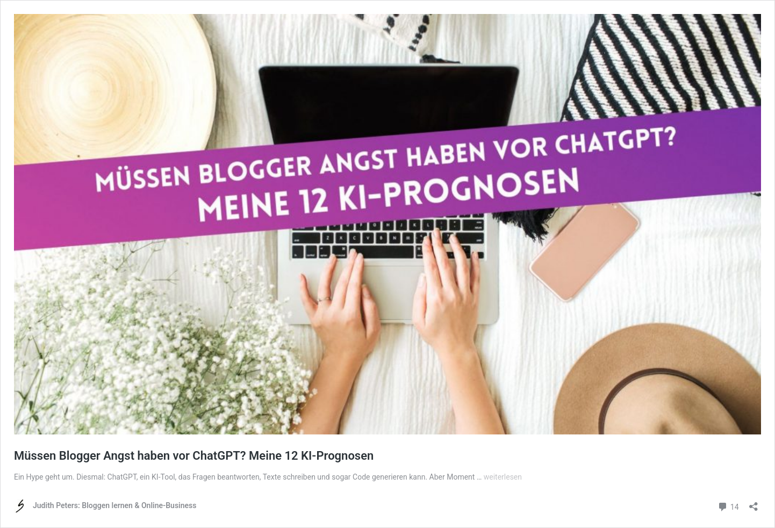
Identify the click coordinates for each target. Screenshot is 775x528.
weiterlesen (503, 477)
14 (727, 505)
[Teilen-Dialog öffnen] (753, 503)
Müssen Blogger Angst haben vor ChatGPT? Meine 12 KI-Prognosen (194, 455)
